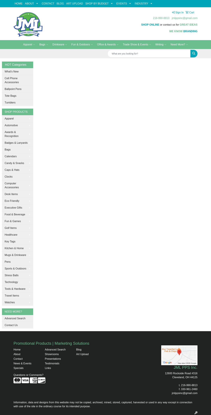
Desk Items (11, 194)
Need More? (179, 45)
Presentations (53, 358)
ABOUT (29, 3)
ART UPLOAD (74, 3)
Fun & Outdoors (82, 45)
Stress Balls (11, 275)
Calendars (11, 156)
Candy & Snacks (14, 163)
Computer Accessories (12, 185)
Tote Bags (10, 95)
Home (17, 349)
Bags (43, 45)
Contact (18, 358)
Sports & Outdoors (15, 268)
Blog (78, 349)
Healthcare (11, 234)
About (17, 354)
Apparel (29, 45)
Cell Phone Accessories (12, 80)
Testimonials (52, 363)
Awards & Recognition (12, 134)
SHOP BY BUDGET (97, 3)
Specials (18, 368)
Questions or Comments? (28, 375)
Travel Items (12, 295)
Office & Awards (108, 45)
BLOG (60, 3)
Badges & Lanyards (16, 142)
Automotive (11, 125)
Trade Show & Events (137, 45)
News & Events (22, 363)
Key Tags (10, 241)
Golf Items (11, 228)
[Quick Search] (149, 53)
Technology (11, 282)
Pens (8, 261)
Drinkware (59, 45)
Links (48, 368)
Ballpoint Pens (13, 89)
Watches (10, 302)
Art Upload (82, 354)
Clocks (9, 176)
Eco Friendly (12, 200)
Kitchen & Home (14, 248)
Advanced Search (15, 318)
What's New (12, 71)
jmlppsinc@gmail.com (184, 18)
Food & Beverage (15, 214)
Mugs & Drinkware (15, 255)
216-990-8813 (161, 18)
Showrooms (52, 354)
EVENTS (121, 3)
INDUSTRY (141, 3)
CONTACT (48, 3)
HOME (19, 3)
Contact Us (11, 325)
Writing (160, 45)
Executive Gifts (13, 207)
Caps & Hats (12, 169)
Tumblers (10, 102)
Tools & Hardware (15, 288)
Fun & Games (13, 221)
